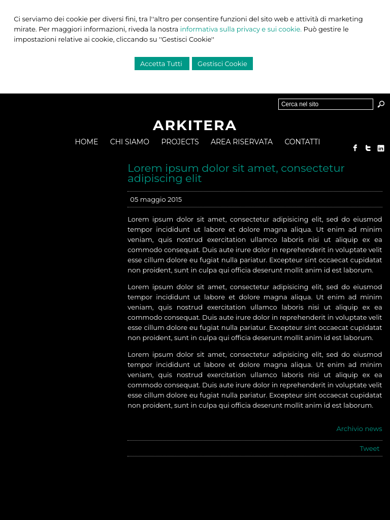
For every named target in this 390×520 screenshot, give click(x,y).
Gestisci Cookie (222, 63)
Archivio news (359, 428)
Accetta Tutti (162, 63)
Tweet (369, 448)
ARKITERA (195, 125)
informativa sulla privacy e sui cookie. (241, 29)
